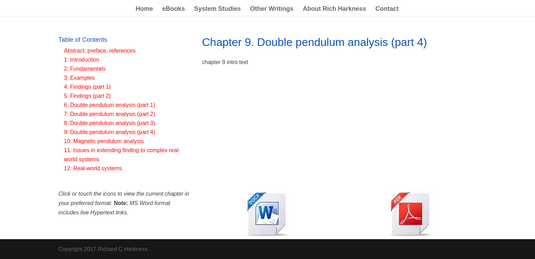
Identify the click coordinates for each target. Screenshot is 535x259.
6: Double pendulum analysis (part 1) (109, 105)
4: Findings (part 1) (87, 87)
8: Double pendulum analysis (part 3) (109, 123)
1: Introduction (81, 60)
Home (144, 9)
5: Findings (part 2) (87, 96)
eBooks (173, 9)
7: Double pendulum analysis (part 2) (109, 114)
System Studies (217, 9)
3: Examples (79, 78)
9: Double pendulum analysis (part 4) (109, 132)
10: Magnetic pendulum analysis (104, 141)
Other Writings (271, 9)
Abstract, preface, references (100, 51)
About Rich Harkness (334, 9)
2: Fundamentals (85, 69)
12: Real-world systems (93, 168)
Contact (387, 9)
